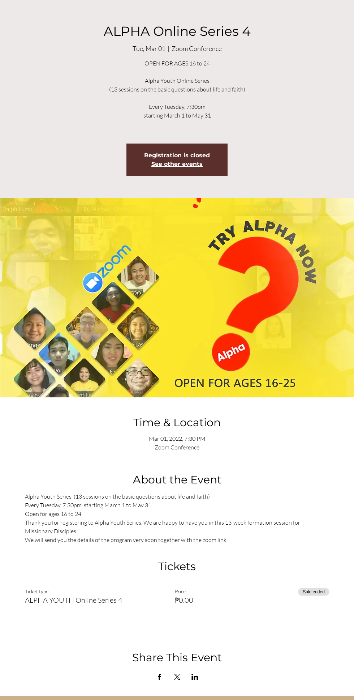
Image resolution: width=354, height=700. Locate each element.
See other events (177, 164)
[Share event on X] (177, 677)
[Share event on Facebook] (159, 677)
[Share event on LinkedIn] (194, 677)
